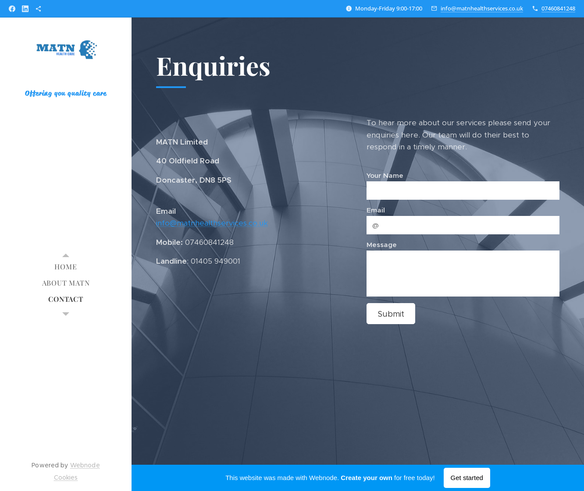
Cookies (66, 477)
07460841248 (558, 8)
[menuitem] (66, 266)
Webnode (85, 465)
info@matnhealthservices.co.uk (482, 8)
